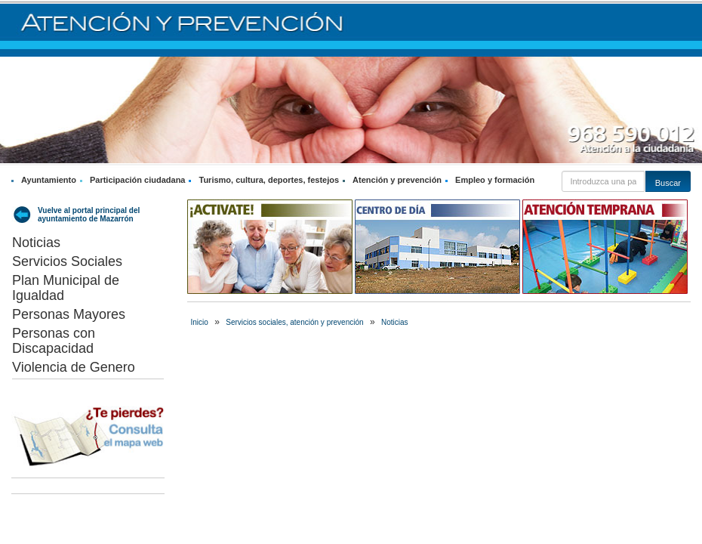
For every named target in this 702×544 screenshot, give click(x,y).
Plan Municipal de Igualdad (65, 288)
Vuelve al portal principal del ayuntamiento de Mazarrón (89, 214)
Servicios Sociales (67, 261)
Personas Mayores (68, 314)
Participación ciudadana (138, 179)
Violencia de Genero (73, 367)
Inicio (199, 322)
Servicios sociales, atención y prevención (294, 322)
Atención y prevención (397, 179)
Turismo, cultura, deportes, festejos (269, 179)
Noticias (36, 242)
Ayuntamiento (48, 179)
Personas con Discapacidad (53, 341)
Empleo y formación (494, 179)
